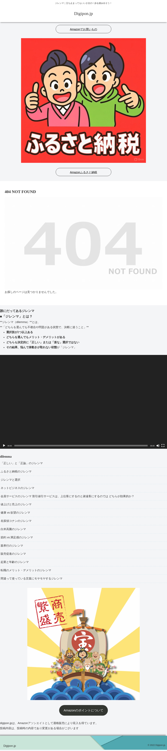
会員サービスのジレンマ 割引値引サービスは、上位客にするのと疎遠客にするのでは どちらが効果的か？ (67, 496)
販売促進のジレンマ (13, 555)
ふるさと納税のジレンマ (16, 471)
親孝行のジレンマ (12, 546)
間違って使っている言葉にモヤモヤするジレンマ (31, 579)
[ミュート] (158, 445)
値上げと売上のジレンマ (16, 505)
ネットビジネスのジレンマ (17, 488)
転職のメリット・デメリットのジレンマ (26, 571)
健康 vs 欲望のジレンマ (15, 513)
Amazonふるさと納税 (83, 172)
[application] (83, 402)
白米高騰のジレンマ (13, 529)
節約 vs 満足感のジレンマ (17, 538)
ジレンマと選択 (10, 480)
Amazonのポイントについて (83, 711)
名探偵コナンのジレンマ (16, 521)
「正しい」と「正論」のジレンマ (22, 463)
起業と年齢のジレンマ (15, 563)
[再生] (4, 445)
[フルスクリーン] (163, 445)
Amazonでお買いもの (83, 29)
